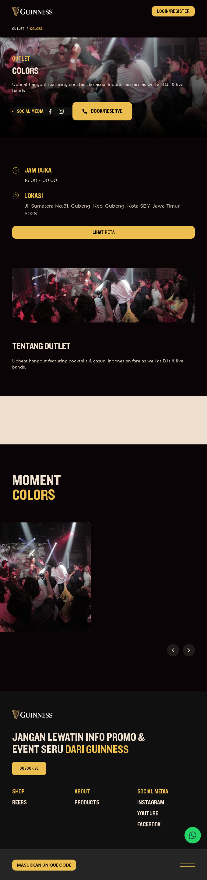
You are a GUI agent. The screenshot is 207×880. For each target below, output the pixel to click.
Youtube (147, 813)
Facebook (149, 824)
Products (87, 802)
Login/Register (173, 11)
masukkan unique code (44, 865)
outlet (18, 29)
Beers (19, 802)
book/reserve (102, 111)
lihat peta (104, 232)
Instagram (150, 802)
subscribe (29, 768)
